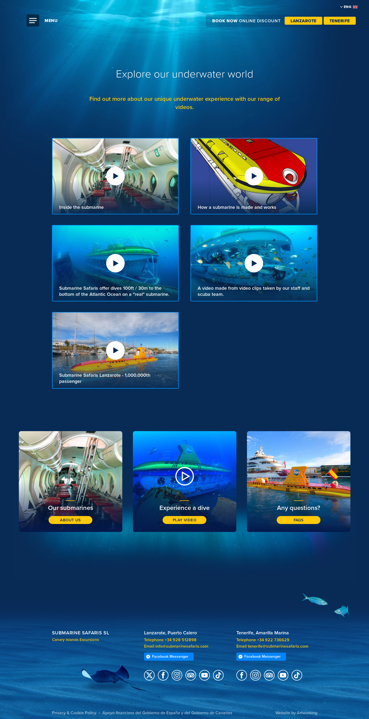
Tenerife (339, 21)
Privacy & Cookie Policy (74, 713)
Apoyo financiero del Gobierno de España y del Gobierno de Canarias (167, 713)
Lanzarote (303, 21)
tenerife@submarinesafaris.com (278, 646)
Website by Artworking (296, 713)
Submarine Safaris (187, 31)
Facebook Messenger (167, 656)
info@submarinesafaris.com (181, 646)
